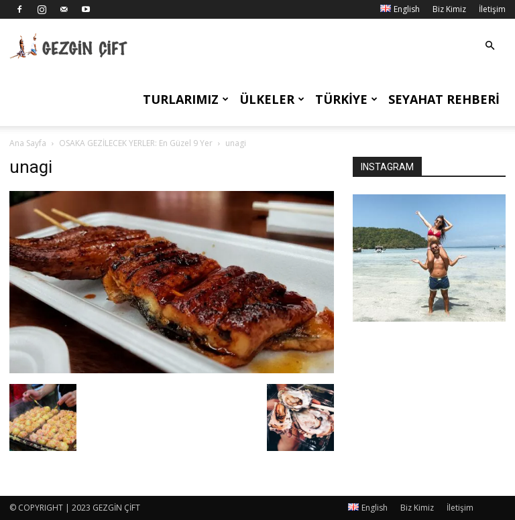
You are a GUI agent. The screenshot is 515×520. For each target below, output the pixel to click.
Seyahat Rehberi (444, 99)
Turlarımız (186, 99)
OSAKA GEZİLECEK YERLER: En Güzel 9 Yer (136, 143)
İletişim (492, 9)
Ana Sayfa (27, 143)
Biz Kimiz (449, 9)
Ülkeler (271, 99)
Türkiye (346, 99)
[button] (489, 46)
